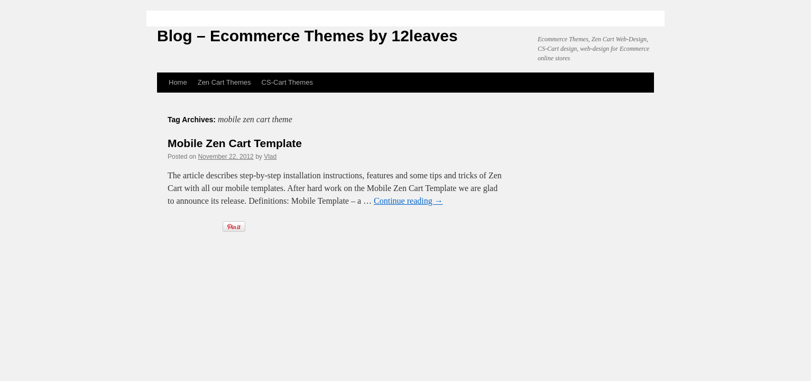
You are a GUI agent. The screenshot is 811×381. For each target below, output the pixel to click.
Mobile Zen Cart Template (235, 143)
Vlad (270, 156)
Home (178, 82)
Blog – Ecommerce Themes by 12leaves (307, 35)
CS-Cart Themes (287, 82)
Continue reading (408, 200)
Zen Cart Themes (224, 82)
